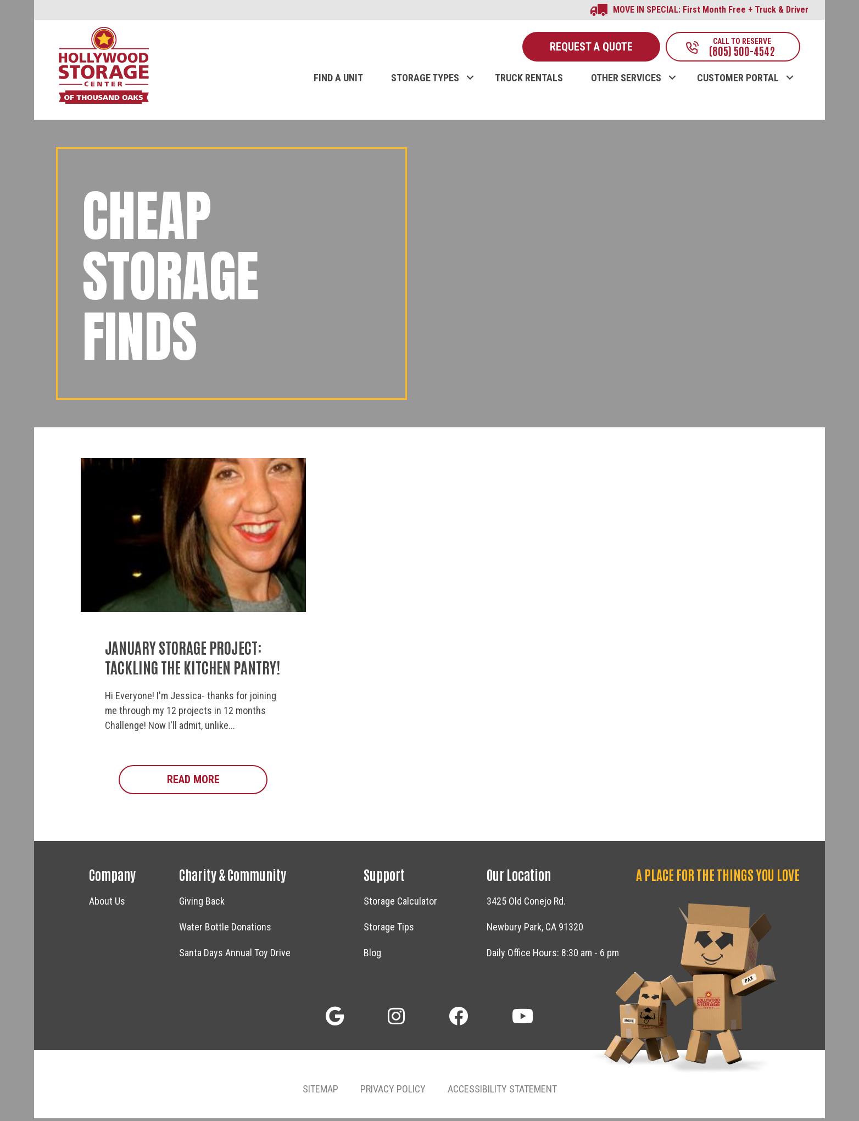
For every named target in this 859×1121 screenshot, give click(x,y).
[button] (470, 69)
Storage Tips (389, 930)
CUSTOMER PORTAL (738, 80)
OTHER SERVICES (626, 80)
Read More (217, 781)
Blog (372, 956)
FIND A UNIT (338, 80)
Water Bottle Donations (225, 930)
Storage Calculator (400, 904)
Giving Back (202, 904)
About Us (107, 904)
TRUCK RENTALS (529, 80)
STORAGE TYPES (425, 80)
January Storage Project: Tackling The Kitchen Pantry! (192, 659)
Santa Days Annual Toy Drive (235, 956)
